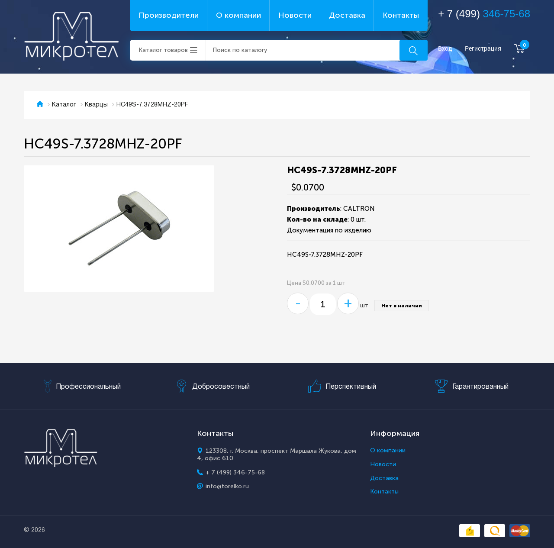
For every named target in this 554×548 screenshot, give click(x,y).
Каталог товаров (163, 50)
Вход (445, 48)
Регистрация (483, 48)
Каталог (64, 105)
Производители (168, 15)
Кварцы (96, 105)
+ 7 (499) (484, 13)
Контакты (401, 15)
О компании (238, 15)
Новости (295, 15)
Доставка (347, 15)
